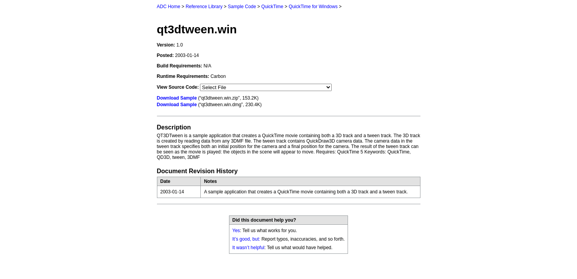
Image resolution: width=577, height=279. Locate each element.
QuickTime (272, 6)
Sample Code (242, 6)
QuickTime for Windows (313, 6)
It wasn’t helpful (249, 247)
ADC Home (169, 6)
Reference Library (204, 6)
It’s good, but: (246, 239)
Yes (236, 230)
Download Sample (177, 98)
